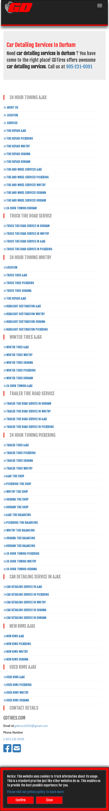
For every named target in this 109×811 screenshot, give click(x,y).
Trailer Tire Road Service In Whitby (27, 411)
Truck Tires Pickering (18, 283)
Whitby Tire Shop (15, 491)
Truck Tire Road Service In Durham (26, 226)
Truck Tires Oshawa (17, 291)
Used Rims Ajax (14, 677)
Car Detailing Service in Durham (24, 618)
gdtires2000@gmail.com (31, 726)
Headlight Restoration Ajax (22, 306)
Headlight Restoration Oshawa (24, 322)
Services (10, 123)
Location (10, 115)
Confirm (21, 800)
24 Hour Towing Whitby (19, 561)
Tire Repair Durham (16, 162)
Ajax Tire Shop (13, 476)
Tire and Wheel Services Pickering (26, 177)
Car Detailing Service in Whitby (24, 602)
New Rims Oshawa (15, 659)
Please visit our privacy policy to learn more (35, 792)
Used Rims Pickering (17, 685)
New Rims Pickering (17, 644)
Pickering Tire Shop (17, 484)
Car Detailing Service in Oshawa (24, 610)
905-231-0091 (79, 66)
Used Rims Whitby (15, 692)
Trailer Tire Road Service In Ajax (25, 419)
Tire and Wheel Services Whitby (24, 185)
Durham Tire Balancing (19, 546)
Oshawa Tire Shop (15, 499)
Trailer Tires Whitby (17, 468)
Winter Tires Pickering (19, 370)
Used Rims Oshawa (16, 700)
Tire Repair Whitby (16, 146)
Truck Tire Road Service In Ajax (24, 241)
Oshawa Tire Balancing (19, 538)
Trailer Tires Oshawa (18, 460)
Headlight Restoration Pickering (25, 329)
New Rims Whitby (15, 651)
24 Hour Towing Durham (20, 208)
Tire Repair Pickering (18, 138)
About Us (10, 107)
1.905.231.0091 (13, 739)
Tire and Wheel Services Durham (24, 200)
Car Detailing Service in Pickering (26, 594)
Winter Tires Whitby (17, 355)
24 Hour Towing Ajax (17, 386)
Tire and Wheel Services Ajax (22, 169)
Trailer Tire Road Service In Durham (27, 403)
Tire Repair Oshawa (16, 154)
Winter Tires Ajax (16, 347)
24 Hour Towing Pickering (21, 553)
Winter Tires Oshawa (18, 362)
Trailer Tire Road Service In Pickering (28, 427)
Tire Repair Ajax (14, 131)
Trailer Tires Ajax (16, 445)
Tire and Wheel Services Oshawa (24, 193)
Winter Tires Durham (18, 378)
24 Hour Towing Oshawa (20, 569)
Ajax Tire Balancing (17, 515)
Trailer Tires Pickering (19, 453)
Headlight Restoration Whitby (24, 314)
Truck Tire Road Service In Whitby (26, 233)
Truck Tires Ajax (15, 275)
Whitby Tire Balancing (19, 530)
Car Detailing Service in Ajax (22, 587)
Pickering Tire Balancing (20, 522)
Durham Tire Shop (15, 507)
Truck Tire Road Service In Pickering (27, 249)
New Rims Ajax (13, 636)
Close (49, 800)
